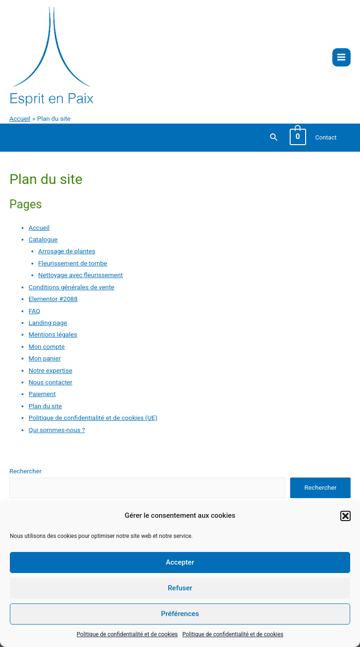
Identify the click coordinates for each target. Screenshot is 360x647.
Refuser (180, 588)
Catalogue (43, 239)
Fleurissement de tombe (72, 263)
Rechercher (25, 471)
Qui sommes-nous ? (57, 430)
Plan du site (45, 406)
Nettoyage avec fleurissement (80, 275)
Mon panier (45, 358)
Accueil (39, 227)
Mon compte (47, 346)
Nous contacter (50, 382)
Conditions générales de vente (71, 287)
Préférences (180, 614)
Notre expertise (50, 370)
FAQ (34, 311)
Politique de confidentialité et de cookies (127, 634)
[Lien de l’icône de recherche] (274, 137)
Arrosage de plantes (67, 251)
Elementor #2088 (53, 298)
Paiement (42, 393)
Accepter (180, 562)
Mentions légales (53, 334)
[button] (345, 516)
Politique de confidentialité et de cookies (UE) (93, 417)
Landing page (48, 322)
